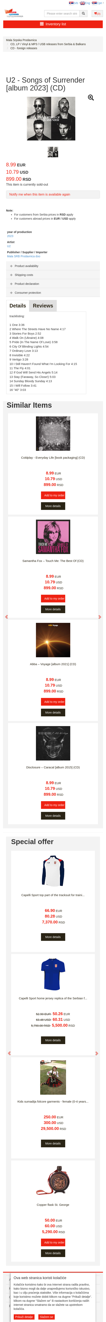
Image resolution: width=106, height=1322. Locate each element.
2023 (10, 236)
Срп (97, 3)
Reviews (43, 305)
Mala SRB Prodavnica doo (23, 256)
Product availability (23, 266)
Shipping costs (21, 275)
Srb (73, 3)
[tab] (53, 265)
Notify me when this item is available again (39, 194)
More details (53, 506)
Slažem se (46, 1317)
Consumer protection (25, 292)
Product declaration (24, 283)
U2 (9, 246)
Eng (85, 3)
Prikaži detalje (24, 1317)
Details (17, 305)
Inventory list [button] (53, 24)
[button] (4, 614)
